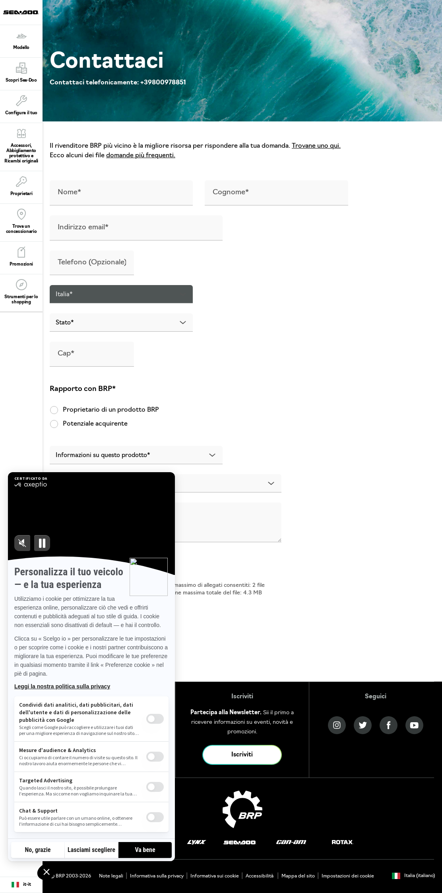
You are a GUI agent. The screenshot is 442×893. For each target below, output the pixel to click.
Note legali (111, 876)
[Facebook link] (388, 725)
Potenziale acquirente (89, 424)
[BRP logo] (242, 809)
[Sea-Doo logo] (21, 12)
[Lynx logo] (196, 842)
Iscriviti (242, 755)
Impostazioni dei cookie (348, 876)
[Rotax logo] (343, 842)
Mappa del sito (298, 876)
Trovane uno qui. (316, 146)
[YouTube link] (414, 725)
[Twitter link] (363, 725)
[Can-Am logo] (291, 842)
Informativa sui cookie (214, 876)
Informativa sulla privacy (157, 876)
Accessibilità (260, 876)
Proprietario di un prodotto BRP (104, 410)
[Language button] (21, 885)
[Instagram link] (337, 725)
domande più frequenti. (140, 155)
